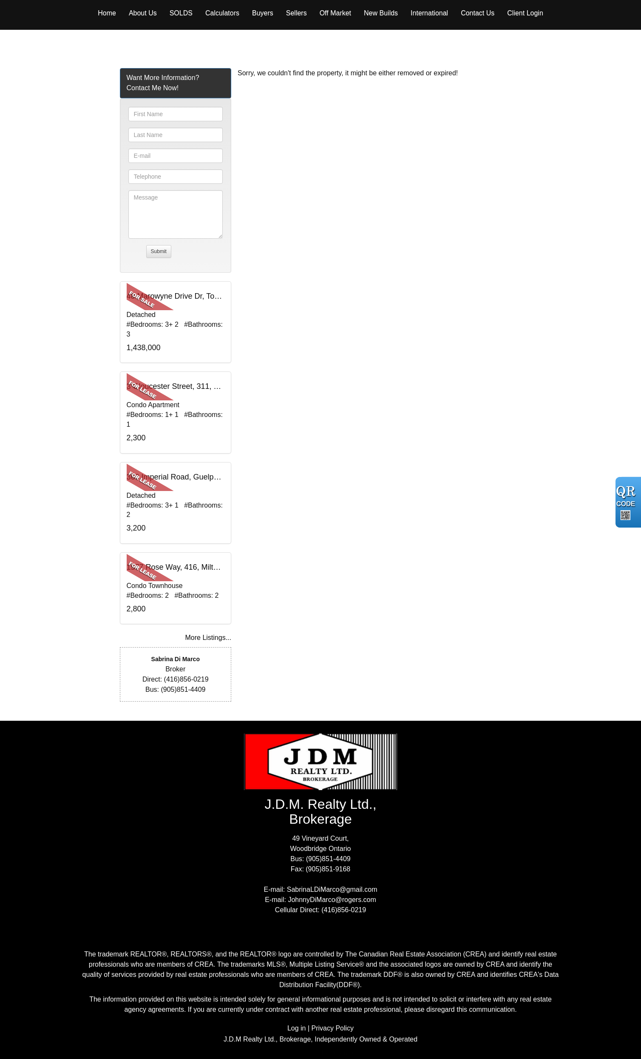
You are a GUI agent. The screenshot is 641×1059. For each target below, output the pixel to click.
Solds (181, 13)
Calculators (222, 13)
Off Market (335, 13)
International (429, 13)
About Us (143, 13)
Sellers (296, 13)
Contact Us (477, 13)
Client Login (525, 13)
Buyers (262, 13)
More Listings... (208, 637)
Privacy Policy (333, 1028)
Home (107, 13)
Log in (296, 1028)
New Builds (381, 13)
